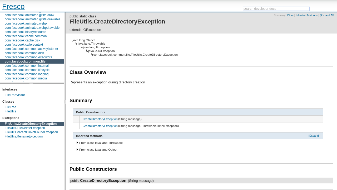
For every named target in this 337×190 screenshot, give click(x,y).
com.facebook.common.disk (24, 53)
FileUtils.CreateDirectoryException (31, 124)
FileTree (10, 107)
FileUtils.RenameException (24, 136)
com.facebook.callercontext (24, 44)
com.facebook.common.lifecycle (27, 70)
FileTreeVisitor (15, 95)
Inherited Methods (307, 15)
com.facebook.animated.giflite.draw (29, 15)
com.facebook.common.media (26, 78)
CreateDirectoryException (100, 119)
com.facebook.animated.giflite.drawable (32, 19)
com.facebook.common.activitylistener (31, 49)
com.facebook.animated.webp (26, 23)
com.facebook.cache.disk (22, 40)
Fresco (13, 6)
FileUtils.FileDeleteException (25, 128)
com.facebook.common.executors (28, 57)
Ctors (290, 15)
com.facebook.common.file (25, 61)
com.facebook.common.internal (27, 66)
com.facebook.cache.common (26, 36)
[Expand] (314, 135)
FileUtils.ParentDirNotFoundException (31, 132)
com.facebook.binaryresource (25, 32)
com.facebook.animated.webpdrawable (32, 28)
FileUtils (10, 111)
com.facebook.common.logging (26, 74)
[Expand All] (327, 15)
